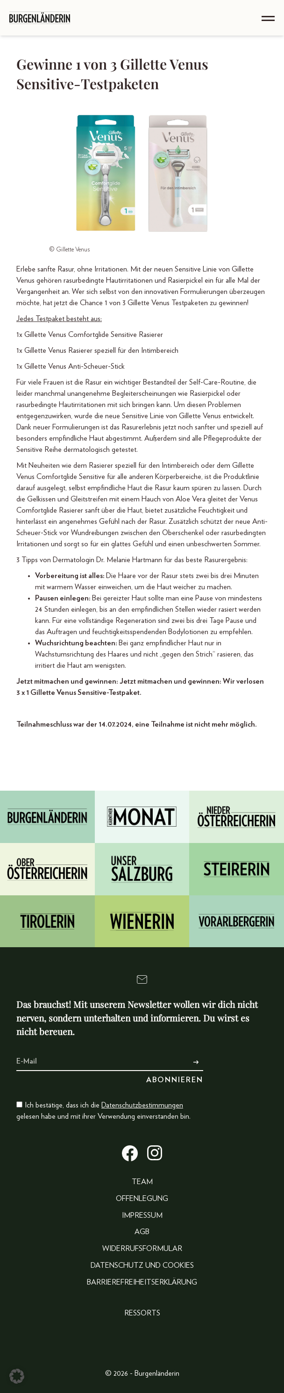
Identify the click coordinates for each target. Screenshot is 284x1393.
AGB (142, 1232)
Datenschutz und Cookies (142, 1265)
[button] (17, 1376)
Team (142, 1182)
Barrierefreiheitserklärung (142, 1282)
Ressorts (142, 1313)
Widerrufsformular (142, 1248)
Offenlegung (142, 1198)
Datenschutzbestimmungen (142, 1105)
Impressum (142, 1215)
